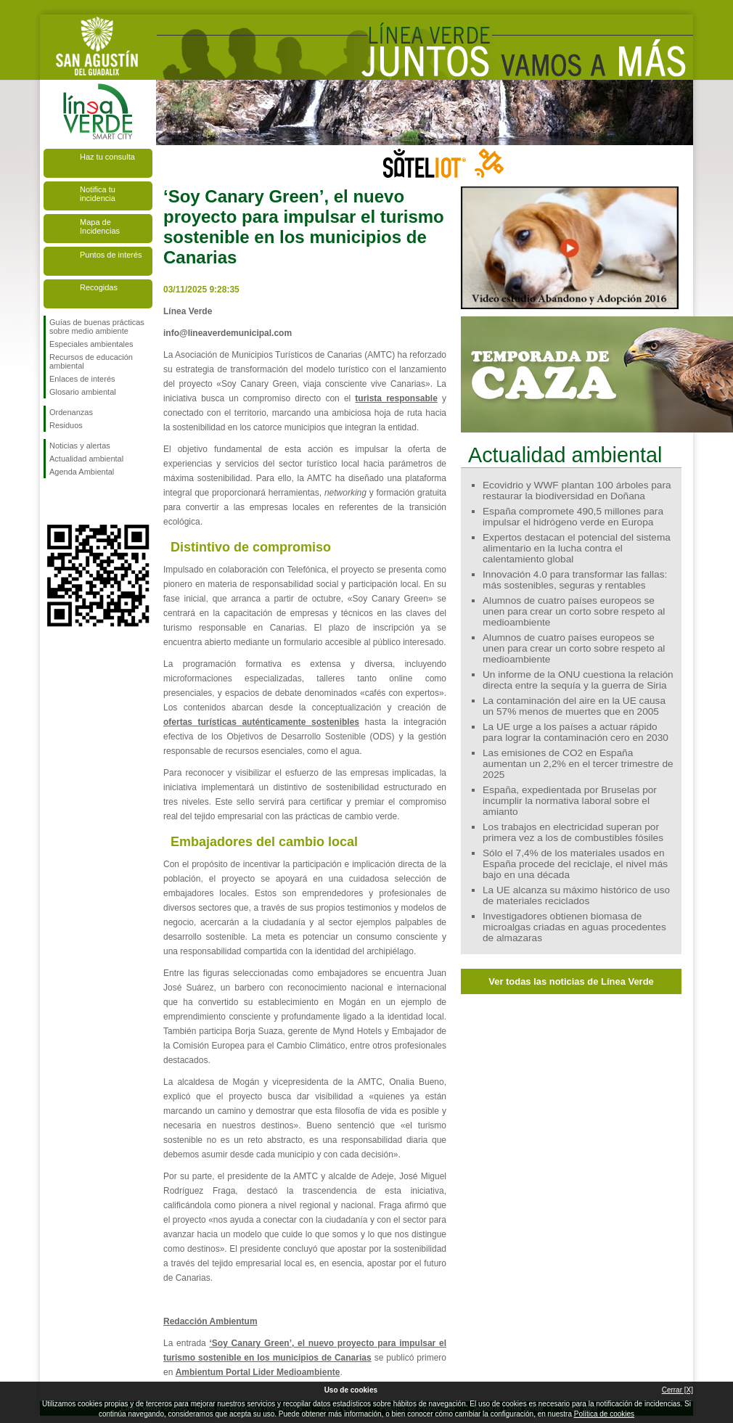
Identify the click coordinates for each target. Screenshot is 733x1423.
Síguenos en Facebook (52, 501)
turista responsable (396, 398)
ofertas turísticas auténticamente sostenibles (261, 722)
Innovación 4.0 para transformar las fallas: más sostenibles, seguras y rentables (575, 580)
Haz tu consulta (107, 156)
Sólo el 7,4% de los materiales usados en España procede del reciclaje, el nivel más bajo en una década (575, 864)
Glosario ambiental (82, 391)
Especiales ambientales (91, 344)
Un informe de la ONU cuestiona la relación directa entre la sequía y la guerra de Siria (578, 680)
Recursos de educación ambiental (91, 361)
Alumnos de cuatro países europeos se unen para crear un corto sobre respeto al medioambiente (574, 611)
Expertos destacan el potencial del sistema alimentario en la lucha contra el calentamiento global (577, 548)
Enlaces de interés (82, 378)
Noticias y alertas (79, 445)
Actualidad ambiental (86, 458)
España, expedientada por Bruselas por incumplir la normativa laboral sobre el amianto (570, 800)
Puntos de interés (111, 254)
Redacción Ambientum (210, 1321)
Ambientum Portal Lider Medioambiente (258, 1372)
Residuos (66, 425)
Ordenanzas (71, 412)
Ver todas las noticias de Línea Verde (571, 981)
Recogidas (99, 287)
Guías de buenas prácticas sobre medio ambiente (96, 326)
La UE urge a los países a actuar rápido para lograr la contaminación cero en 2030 (575, 732)
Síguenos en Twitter (76, 501)
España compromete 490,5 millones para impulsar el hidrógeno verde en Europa (573, 517)
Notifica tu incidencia (97, 193)
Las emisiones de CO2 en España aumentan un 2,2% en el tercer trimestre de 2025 (578, 763)
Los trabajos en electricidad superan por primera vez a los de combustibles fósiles (573, 832)
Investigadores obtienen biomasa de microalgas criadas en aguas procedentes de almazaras (574, 927)
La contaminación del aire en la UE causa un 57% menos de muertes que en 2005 (574, 706)
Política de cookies (604, 1414)
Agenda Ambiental (81, 471)
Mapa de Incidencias (100, 226)
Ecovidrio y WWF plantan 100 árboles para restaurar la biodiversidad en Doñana (577, 490)
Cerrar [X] (677, 1390)
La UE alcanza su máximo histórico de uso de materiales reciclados (576, 895)
